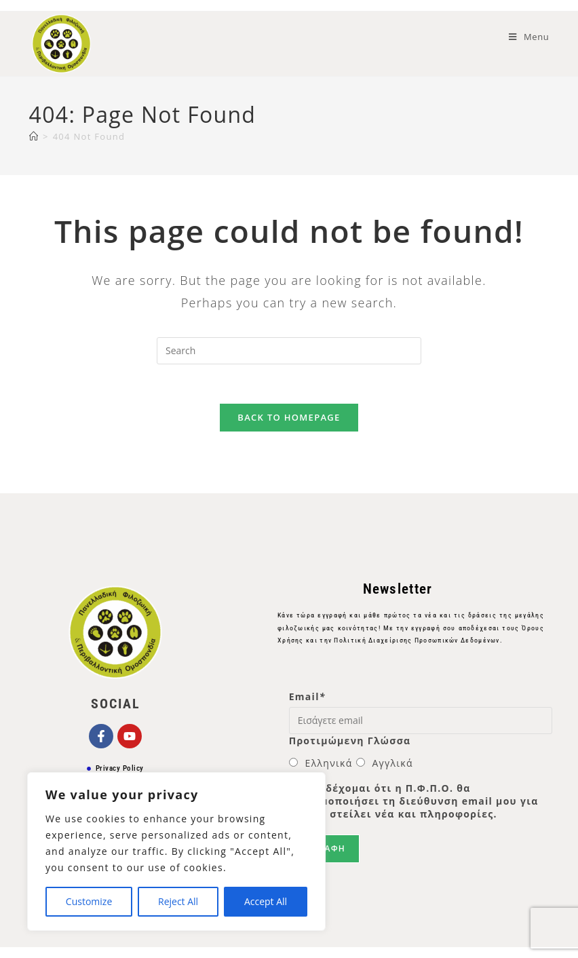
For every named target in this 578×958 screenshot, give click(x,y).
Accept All (265, 901)
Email (307, 698)
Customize (89, 901)
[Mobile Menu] (529, 37)
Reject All (178, 901)
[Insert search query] (289, 350)
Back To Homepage (288, 419)
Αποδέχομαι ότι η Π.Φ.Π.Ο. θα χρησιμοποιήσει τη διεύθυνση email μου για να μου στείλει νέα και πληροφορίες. (414, 803)
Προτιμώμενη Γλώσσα (350, 742)
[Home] (34, 136)
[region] (176, 851)
